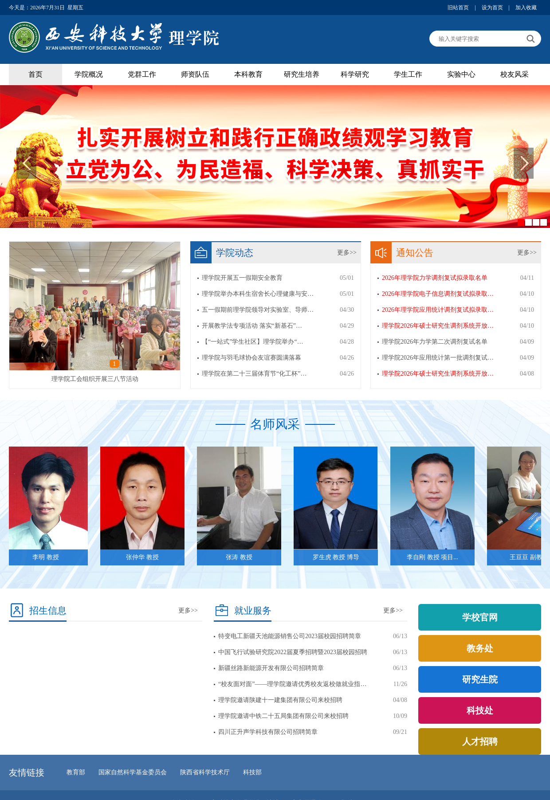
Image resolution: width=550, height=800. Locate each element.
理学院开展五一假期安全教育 (242, 278)
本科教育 (248, 74)
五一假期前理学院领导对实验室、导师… (258, 309)
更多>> (347, 252)
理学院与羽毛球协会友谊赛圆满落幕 (251, 357)
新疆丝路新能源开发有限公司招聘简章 (271, 668)
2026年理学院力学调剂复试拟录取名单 (434, 278)
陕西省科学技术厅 (205, 772)
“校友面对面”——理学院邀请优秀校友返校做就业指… (292, 684)
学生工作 (408, 74)
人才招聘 (480, 741)
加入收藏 (526, 7)
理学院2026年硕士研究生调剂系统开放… (438, 325)
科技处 (480, 710)
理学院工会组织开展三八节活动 (94, 379)
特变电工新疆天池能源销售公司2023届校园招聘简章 (289, 636)
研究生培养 (301, 74)
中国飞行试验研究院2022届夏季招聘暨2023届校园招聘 (292, 652)
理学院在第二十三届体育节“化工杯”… (254, 373)
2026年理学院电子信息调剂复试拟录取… (438, 293)
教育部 (76, 772)
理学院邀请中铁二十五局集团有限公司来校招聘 (283, 716)
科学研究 (355, 74)
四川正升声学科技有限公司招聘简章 (268, 732)
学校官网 (480, 617)
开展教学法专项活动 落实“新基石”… (252, 325)
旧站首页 (458, 7)
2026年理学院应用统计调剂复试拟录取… (438, 309)
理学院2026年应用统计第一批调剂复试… (438, 357)
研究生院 (480, 679)
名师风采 (275, 424)
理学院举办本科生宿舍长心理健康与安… (258, 293)
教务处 (480, 648)
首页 (35, 74)
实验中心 (461, 74)
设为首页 (492, 7)
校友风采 (514, 74)
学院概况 (89, 74)
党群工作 (142, 74)
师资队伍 (195, 74)
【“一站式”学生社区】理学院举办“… (252, 341)
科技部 (252, 772)
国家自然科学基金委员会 (132, 772)
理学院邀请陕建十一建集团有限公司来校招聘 (280, 700)
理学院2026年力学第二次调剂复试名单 (434, 341)
